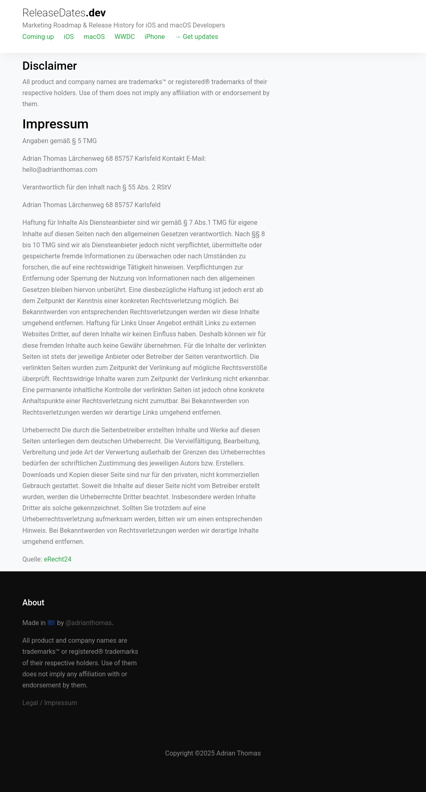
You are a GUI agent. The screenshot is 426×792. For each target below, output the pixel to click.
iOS (69, 37)
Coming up (38, 37)
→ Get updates (196, 37)
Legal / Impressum (50, 703)
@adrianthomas (89, 623)
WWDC (125, 37)
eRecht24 (57, 559)
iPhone (155, 37)
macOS (94, 37)
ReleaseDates (64, 13)
